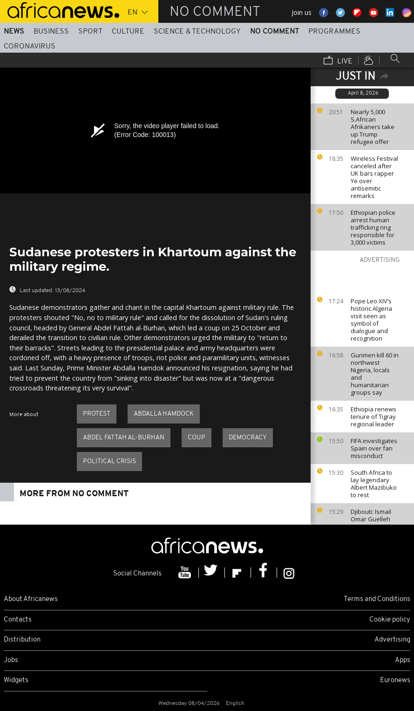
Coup (196, 437)
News (14, 31)
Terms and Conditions (377, 599)
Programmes (334, 31)
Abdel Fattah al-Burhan (123, 437)
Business (51, 31)
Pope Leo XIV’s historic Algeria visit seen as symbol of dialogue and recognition (371, 319)
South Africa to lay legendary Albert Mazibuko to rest (374, 484)
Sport (90, 31)
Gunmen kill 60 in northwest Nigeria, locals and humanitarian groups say (375, 373)
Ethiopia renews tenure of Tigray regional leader (373, 416)
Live (338, 61)
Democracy (248, 437)
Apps (402, 660)
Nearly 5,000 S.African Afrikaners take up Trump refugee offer (372, 126)
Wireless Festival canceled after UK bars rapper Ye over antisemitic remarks (374, 177)
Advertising (392, 639)
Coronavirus (29, 46)
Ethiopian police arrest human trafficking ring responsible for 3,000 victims (373, 227)
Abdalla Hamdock (164, 413)
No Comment (274, 31)
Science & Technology (197, 31)
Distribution (22, 639)
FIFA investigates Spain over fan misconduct (374, 448)
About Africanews (31, 599)
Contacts (18, 619)
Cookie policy (389, 619)
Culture (128, 31)
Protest (96, 413)
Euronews (395, 680)
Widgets (16, 680)
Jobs (11, 660)
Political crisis (109, 461)
